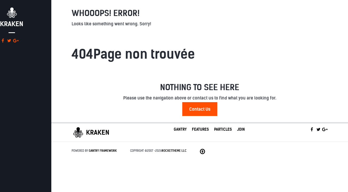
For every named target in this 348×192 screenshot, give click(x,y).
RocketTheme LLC (174, 151)
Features (200, 129)
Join (241, 129)
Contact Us (199, 109)
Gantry (180, 129)
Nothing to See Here (199, 87)
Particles (223, 129)
